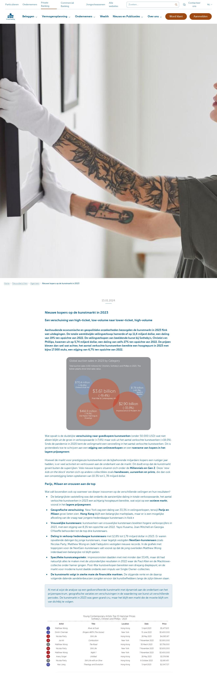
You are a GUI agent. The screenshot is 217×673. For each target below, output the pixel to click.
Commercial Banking (67, 4)
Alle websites (113, 4)
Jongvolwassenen (95, 4)
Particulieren (12, 4)
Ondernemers (30, 4)
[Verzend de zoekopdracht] (176, 5)
